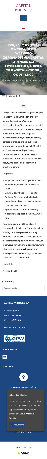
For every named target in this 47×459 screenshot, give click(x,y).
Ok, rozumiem (17, 424)
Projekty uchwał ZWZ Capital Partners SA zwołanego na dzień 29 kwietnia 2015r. (23, 184)
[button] (23, 18)
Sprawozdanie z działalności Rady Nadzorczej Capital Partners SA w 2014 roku (23, 213)
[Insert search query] (23, 288)
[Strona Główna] (3, 80)
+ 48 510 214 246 (23, 432)
